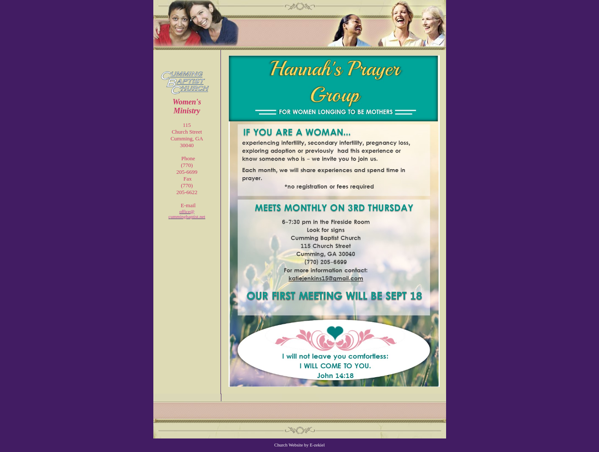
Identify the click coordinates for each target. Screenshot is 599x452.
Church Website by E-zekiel (299, 445)
